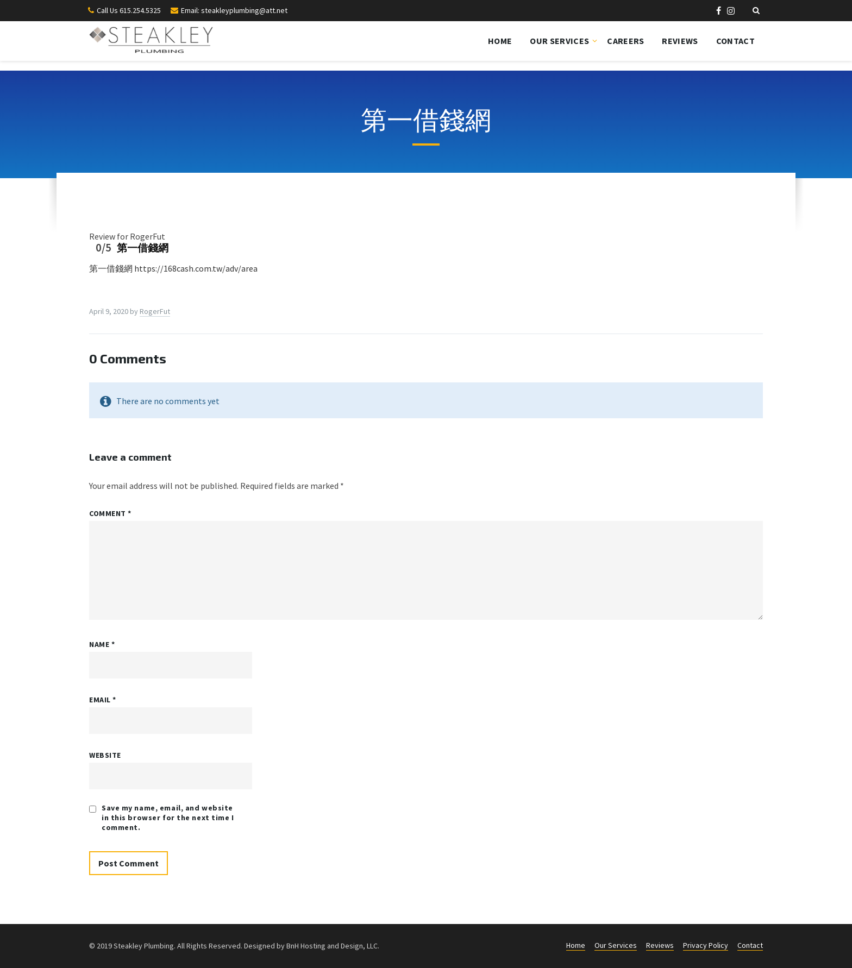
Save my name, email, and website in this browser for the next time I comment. (168, 817)
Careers (625, 40)
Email (102, 700)
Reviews (680, 40)
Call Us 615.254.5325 (129, 10)
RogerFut (155, 311)
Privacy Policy (705, 945)
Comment (110, 513)
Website (105, 755)
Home (500, 40)
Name (102, 644)
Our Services (559, 40)
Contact (735, 40)
